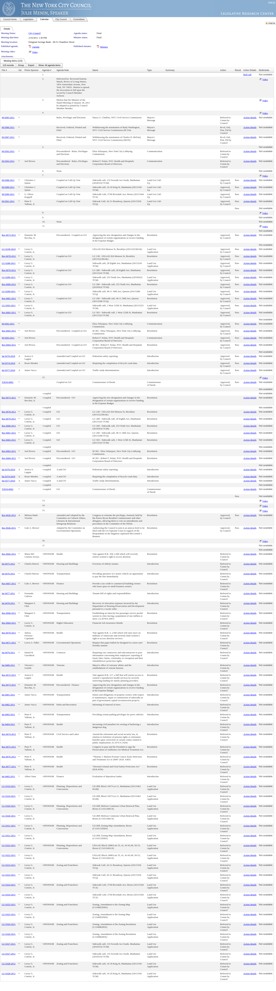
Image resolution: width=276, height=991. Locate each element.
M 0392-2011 (8, 151)
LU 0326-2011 (8, 924)
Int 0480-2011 (8, 665)
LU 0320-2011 (8, 806)
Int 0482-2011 (8, 704)
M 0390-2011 (8, 194)
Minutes (104, 47)
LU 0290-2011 (8, 291)
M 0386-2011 (8, 127)
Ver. (20, 70)
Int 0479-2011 (8, 652)
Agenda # (46, 70)
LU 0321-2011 (8, 825)
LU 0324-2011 (8, 884)
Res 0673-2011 (9, 235)
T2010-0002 (7, 382)
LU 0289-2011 (8, 277)
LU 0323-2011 (8, 865)
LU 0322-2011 (8, 845)
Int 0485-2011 (8, 776)
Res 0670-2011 (9, 632)
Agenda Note (63, 70)
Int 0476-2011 (8, 573)
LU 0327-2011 (8, 944)
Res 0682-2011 (9, 312)
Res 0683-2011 (9, 330)
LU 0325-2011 (8, 904)
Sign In (271, 2)
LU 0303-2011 (8, 305)
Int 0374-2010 (8, 363)
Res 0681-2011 (9, 298)
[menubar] (31, 65)
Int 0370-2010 (8, 356)
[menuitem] (8, 65)
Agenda (35, 47)
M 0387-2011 (8, 137)
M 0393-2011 (8, 161)
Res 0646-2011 (9, 528)
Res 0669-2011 (9, 623)
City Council (35, 33)
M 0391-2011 (8, 201)
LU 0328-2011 (8, 963)
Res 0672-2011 (9, 675)
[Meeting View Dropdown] (49, 65)
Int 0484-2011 (8, 724)
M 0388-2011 (8, 180)
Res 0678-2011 (9, 256)
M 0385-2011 (8, 117)
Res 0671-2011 (9, 642)
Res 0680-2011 (9, 284)
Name (95, 70)
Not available (265, 74)
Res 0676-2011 (9, 756)
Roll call (247, 74)
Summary (169, 70)
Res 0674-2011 (9, 734)
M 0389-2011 (8, 187)
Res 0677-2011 (9, 766)
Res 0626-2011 (9, 515)
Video (35, 52)
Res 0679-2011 (9, 270)
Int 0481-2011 (8, 694)
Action (223, 70)
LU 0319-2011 (8, 786)
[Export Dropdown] (31, 65)
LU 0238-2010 (9, 249)
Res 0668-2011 (9, 613)
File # (4, 70)
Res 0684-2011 (9, 345)
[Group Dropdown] (21, 65)
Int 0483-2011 (8, 714)
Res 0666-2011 (9, 554)
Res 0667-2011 (9, 583)
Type (149, 70)
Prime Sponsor (31, 70)
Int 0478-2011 (8, 603)
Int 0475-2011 (8, 563)
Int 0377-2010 (8, 370)
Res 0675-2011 (9, 746)
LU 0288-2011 (8, 263)
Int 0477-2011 (8, 593)
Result (238, 70)
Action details (249, 117)
